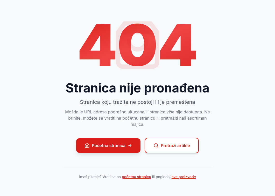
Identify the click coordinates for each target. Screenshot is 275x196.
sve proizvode (184, 177)
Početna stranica (108, 145)
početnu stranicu (136, 177)
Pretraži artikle (171, 145)
